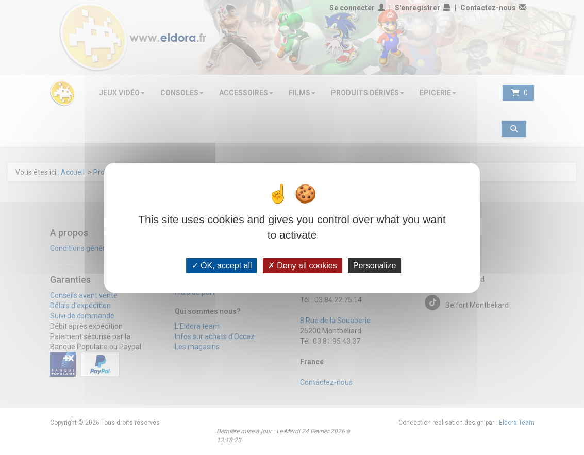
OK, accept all (222, 265)
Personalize (374, 265)
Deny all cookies (302, 265)
